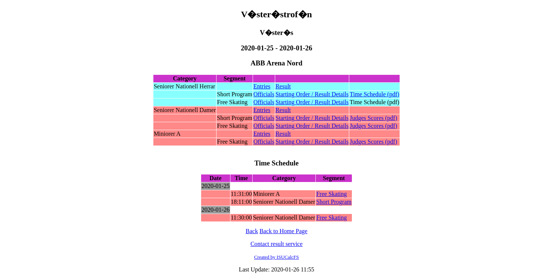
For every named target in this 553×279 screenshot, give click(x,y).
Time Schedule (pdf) (374, 94)
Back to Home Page (283, 231)
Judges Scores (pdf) (373, 118)
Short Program (333, 202)
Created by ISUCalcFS (276, 257)
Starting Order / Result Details (312, 94)
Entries (261, 86)
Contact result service (276, 244)
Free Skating (331, 194)
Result (283, 86)
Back (251, 231)
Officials (263, 94)
